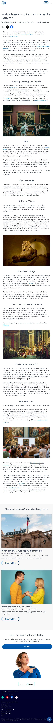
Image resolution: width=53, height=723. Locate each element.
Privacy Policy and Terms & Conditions (9, 702)
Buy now (27, 646)
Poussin (31, 284)
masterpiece (14, 88)
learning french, (22, 609)
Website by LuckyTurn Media (11, 720)
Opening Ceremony (41, 100)
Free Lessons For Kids (6, 711)
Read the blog (10, 563)
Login (46, 2)
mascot (7, 98)
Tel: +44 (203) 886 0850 (7, 694)
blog (28, 22)
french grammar (29, 609)
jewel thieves (14, 36)
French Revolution (14, 488)
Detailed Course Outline (6, 706)
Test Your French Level (6, 713)
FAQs (2, 715)
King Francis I (22, 483)
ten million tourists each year (23, 34)
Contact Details (4, 704)
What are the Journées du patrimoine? (22, 550)
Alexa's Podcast (4, 708)
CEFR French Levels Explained (7, 709)
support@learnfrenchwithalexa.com (9, 692)
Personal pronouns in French (16, 606)
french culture (38, 22)
